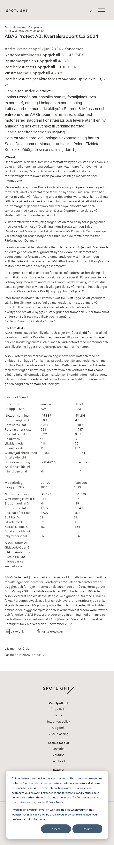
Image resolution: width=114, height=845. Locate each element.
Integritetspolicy (58, 721)
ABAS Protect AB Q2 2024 (54, 631)
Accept (55, 828)
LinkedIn (59, 749)
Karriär (59, 715)
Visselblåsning (59, 734)
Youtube (59, 755)
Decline (87, 828)
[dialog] (57, 805)
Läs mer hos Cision (18, 648)
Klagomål (58, 728)
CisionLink (17, 631)
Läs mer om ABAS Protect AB (25, 655)
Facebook (59, 761)
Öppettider (59, 709)
